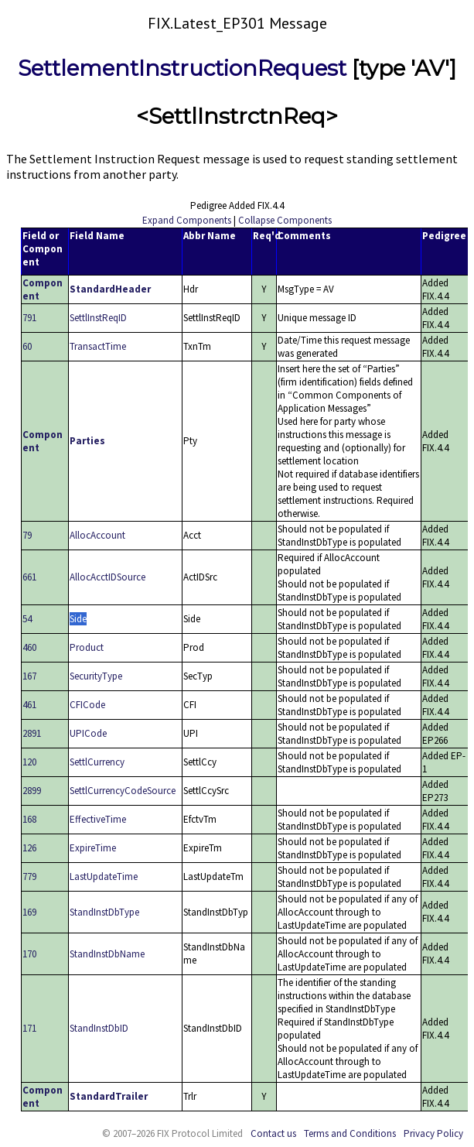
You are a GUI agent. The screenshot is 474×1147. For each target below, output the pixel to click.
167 (29, 676)
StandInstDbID (99, 1028)
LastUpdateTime (104, 876)
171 (29, 1028)
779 (29, 876)
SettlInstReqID (98, 317)
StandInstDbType (104, 912)
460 (29, 647)
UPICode (88, 733)
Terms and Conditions (350, 1133)
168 (29, 819)
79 (27, 535)
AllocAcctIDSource (107, 577)
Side (78, 618)
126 (29, 847)
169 (29, 912)
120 (29, 762)
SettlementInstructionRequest (182, 68)
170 (29, 953)
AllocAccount (97, 535)
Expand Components (186, 220)
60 (27, 346)
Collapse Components (285, 220)
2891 (31, 733)
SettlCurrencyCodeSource (123, 790)
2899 (31, 790)
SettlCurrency (97, 762)
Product (87, 647)
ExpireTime (93, 847)
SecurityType (96, 676)
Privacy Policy (433, 1133)
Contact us (273, 1133)
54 (27, 618)
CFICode (87, 704)
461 (29, 704)
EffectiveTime (98, 819)
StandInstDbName (107, 953)
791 (29, 317)
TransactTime (98, 346)
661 (29, 577)
